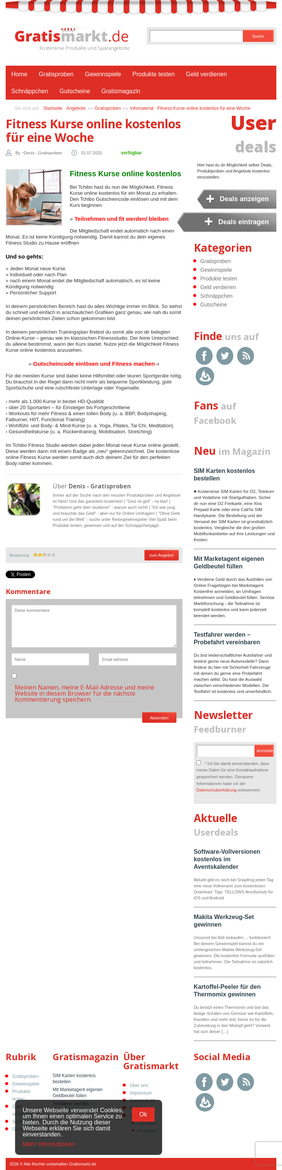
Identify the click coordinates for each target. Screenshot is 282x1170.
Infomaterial (142, 108)
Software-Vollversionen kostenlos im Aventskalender (227, 859)
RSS (245, 355)
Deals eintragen (243, 222)
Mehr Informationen (49, 1144)
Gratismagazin (120, 91)
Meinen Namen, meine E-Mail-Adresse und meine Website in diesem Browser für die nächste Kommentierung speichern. (84, 693)
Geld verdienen (206, 74)
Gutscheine (75, 91)
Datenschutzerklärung (216, 790)
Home (19, 74)
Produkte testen (153, 74)
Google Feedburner (205, 376)
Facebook (204, 355)
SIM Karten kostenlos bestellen (74, 1078)
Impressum (141, 1093)
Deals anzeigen (244, 199)
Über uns (139, 1085)
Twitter (224, 355)
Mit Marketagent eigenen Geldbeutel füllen (78, 1092)
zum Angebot (161, 555)
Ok (143, 1114)
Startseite (53, 108)
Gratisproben (56, 74)
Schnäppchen (29, 91)
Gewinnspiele (103, 74)
